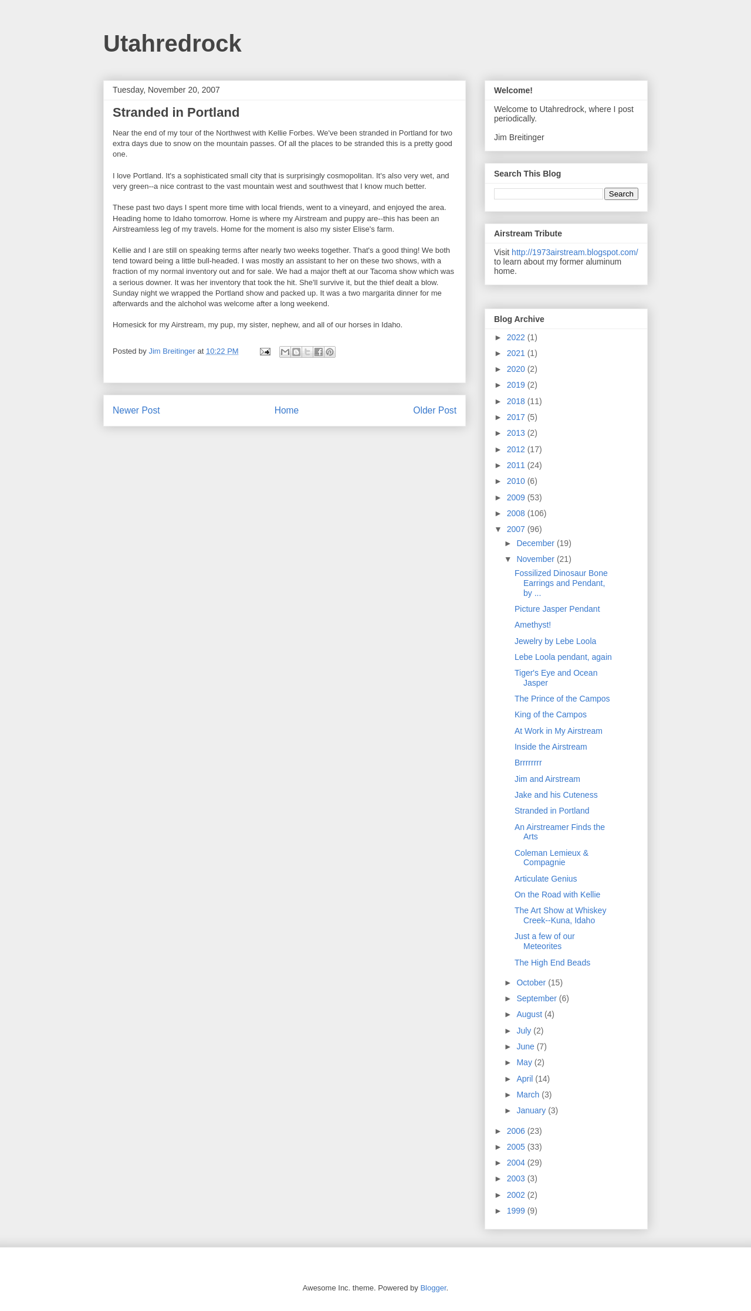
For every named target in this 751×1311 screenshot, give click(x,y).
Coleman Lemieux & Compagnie (551, 858)
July (524, 1030)
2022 (517, 337)
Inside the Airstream (551, 746)
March (529, 1094)
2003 (517, 1178)
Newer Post (136, 410)
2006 (517, 1131)
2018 (517, 401)
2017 (517, 417)
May (525, 1062)
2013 (517, 433)
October (532, 982)
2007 (517, 529)
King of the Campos (551, 714)
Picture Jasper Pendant (557, 609)
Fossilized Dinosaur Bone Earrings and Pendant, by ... (561, 583)
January (532, 1110)
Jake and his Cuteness (556, 795)
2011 (517, 465)
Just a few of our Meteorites (545, 941)
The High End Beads (552, 962)
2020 (517, 369)
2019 (517, 384)
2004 (517, 1162)
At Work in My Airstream (559, 731)
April (525, 1078)
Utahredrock (172, 43)
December (536, 543)
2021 (517, 353)
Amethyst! (533, 624)
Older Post (434, 410)
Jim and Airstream (547, 779)
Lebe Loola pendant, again (563, 657)
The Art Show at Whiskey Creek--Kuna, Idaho (560, 915)
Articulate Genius (546, 878)
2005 (517, 1146)
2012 (517, 449)
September (537, 998)
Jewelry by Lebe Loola (555, 641)
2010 (517, 481)
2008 (517, 513)
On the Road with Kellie (557, 894)
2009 (517, 497)
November (536, 559)
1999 (517, 1210)
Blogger (433, 1287)
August (530, 1014)
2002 (517, 1195)
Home (287, 410)
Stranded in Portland (552, 810)
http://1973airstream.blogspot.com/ (575, 252)
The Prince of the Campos (562, 698)
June (526, 1046)
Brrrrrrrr (528, 762)
